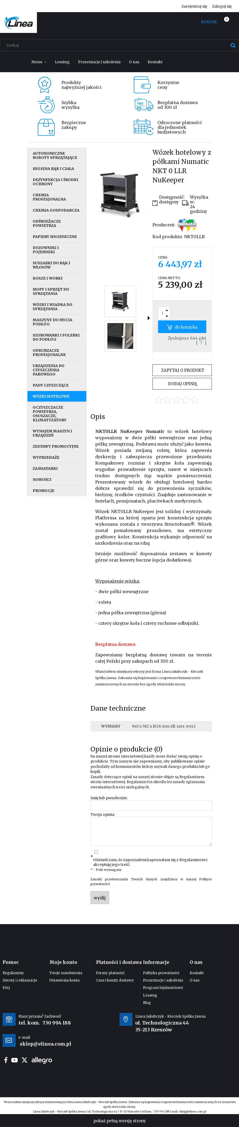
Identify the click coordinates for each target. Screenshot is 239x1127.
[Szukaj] (233, 45)
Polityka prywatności (161, 973)
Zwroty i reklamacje (20, 980)
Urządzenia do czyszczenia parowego (48, 370)
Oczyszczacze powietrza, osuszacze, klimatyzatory (49, 413)
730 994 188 (56, 1023)
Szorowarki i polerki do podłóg (56, 337)
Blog (147, 1003)
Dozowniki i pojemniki (46, 249)
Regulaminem (191, 777)
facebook (6, 1060)
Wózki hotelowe (51, 396)
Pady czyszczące (51, 385)
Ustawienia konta (64, 980)
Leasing (150, 995)
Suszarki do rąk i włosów (51, 265)
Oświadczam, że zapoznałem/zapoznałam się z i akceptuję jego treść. (150, 862)
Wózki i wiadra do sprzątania (52, 306)
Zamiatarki (45, 468)
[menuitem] (39, 62)
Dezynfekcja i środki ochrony (55, 181)
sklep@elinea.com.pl (192, 1111)
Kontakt (197, 973)
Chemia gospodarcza (56, 210)
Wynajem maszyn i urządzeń (52, 433)
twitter (24, 1060)
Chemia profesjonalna (49, 197)
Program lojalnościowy (163, 987)
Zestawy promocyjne (56, 446)
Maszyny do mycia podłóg (52, 322)
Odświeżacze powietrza (47, 223)
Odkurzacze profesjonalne (49, 352)
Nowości (42, 479)
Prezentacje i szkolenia (163, 980)
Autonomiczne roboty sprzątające (55, 155)
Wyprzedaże (46, 457)
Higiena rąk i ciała (53, 168)
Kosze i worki (48, 278)
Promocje (43, 490)
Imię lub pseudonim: (108, 798)
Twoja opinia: (102, 814)
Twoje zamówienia (65, 973)
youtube (14, 1060)
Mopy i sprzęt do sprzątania (51, 291)
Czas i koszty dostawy (115, 980)
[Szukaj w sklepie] (120, 45)
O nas (194, 980)
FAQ (6, 987)
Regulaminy (13, 973)
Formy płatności (110, 973)
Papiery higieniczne (55, 236)
